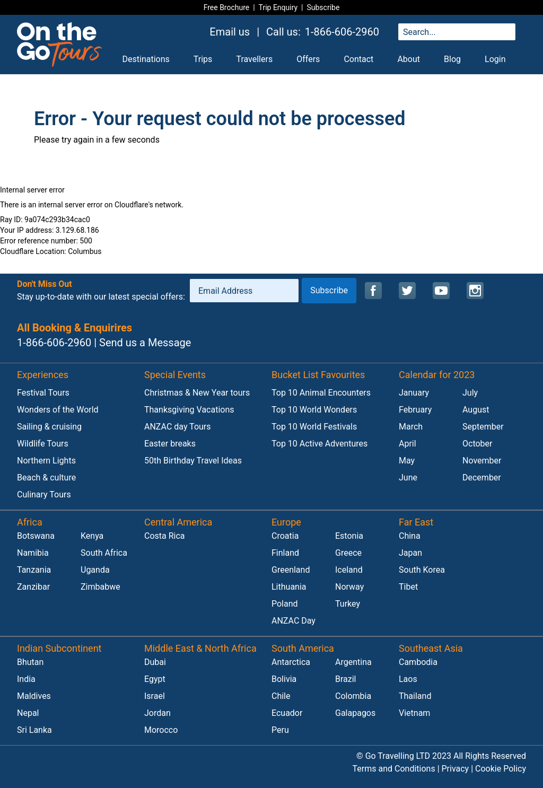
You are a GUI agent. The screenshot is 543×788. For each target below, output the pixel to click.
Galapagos (355, 713)
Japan (410, 553)
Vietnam (414, 713)
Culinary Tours (44, 494)
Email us (229, 31)
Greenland (291, 570)
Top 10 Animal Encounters (321, 393)
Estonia (349, 536)
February (415, 410)
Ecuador (287, 713)
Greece (348, 553)
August (475, 410)
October (477, 444)
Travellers (254, 59)
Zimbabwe (100, 587)
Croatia (285, 536)
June (408, 477)
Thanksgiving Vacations (189, 410)
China (410, 536)
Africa (29, 522)
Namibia (33, 553)
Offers (308, 59)
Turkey (347, 604)
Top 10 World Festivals (314, 427)
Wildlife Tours (42, 444)
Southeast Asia (431, 648)
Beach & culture (46, 477)
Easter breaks (170, 444)
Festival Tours (43, 393)
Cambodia (418, 662)
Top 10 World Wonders (314, 410)
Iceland (349, 570)
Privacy (455, 769)
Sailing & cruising (49, 427)
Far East (416, 522)
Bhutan (30, 662)
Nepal (28, 713)
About (408, 59)
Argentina (353, 662)
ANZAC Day (294, 621)
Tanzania (34, 570)
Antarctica (291, 662)
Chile (281, 696)
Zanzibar (33, 587)
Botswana (36, 536)
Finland (285, 553)
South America (303, 648)
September (483, 427)
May (407, 461)
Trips (203, 59)
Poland (285, 604)
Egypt (154, 679)
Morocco (161, 730)
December (481, 477)
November (481, 461)
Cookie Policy (500, 769)
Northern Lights (46, 461)
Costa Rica (164, 536)
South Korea (422, 570)
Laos (408, 679)
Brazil (345, 679)
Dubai (155, 662)
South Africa (104, 553)
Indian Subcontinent (59, 648)
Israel (154, 696)
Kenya (92, 536)
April (407, 444)
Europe (286, 522)
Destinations (146, 59)
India (26, 679)
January (414, 393)
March (411, 427)
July (470, 393)
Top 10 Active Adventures (319, 444)
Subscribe (322, 7)
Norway (349, 587)
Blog (452, 59)
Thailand (415, 696)
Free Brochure (227, 7)
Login (495, 59)
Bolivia (284, 679)
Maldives (34, 696)
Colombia (353, 696)
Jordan (157, 713)
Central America (178, 522)
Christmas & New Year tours (197, 393)
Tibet (408, 587)
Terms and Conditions (394, 769)
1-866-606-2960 (342, 31)
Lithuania (289, 587)
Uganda (95, 570)
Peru (280, 730)
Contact (358, 59)
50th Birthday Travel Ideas (193, 461)
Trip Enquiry (278, 7)
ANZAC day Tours (177, 427)
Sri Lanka (34, 730)
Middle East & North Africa (200, 648)
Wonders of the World (58, 410)
